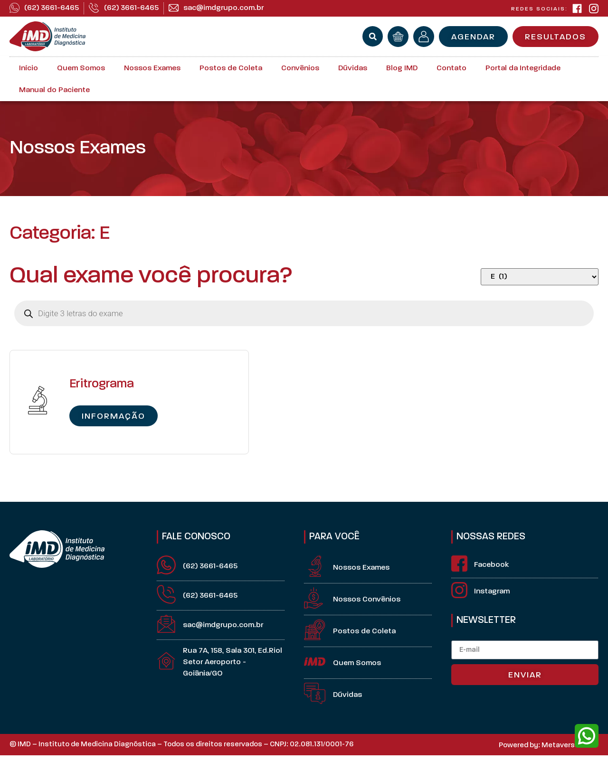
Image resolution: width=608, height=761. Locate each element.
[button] (372, 36)
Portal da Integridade (522, 68)
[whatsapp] (586, 736)
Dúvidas (352, 68)
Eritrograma (101, 384)
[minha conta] (423, 36)
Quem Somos (81, 68)
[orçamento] (398, 36)
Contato (451, 68)
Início (28, 68)
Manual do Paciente (54, 90)
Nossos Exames (152, 68)
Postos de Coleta (231, 68)
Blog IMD (402, 68)
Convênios (300, 68)
